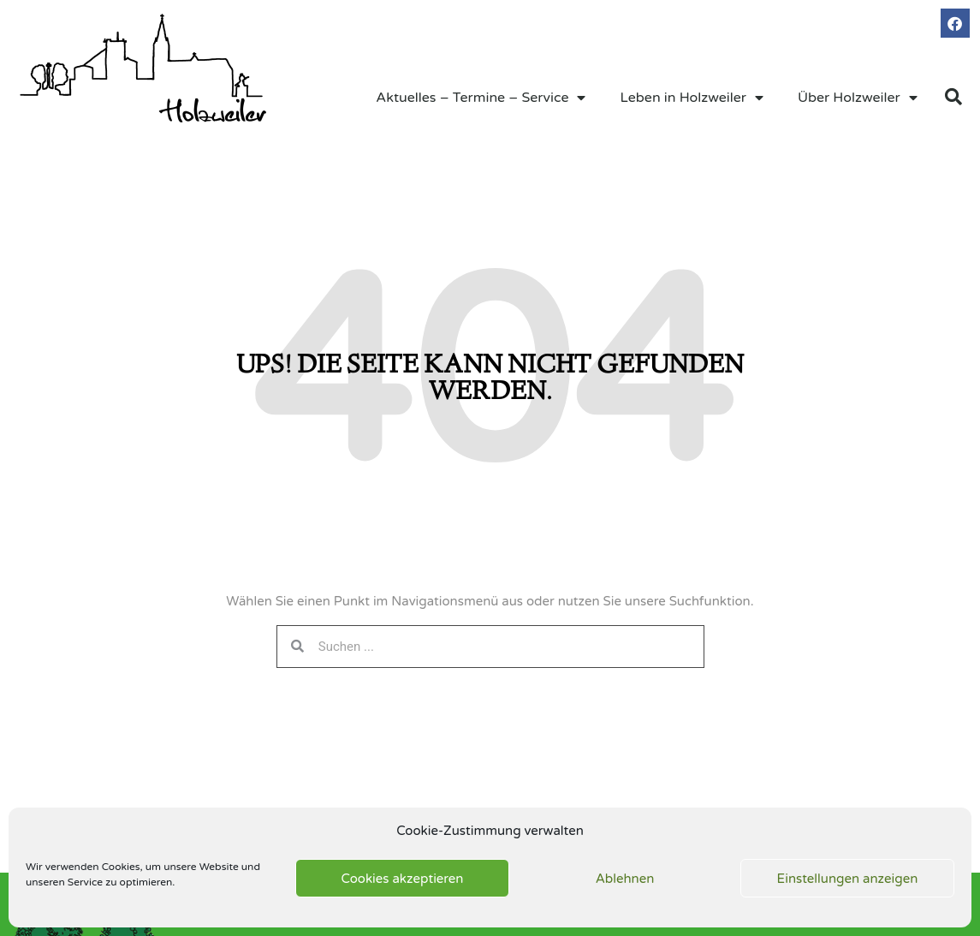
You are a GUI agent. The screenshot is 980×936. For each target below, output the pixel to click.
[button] (953, 97)
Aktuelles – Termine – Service (480, 97)
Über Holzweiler (858, 97)
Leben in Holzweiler (691, 97)
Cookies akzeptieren (403, 878)
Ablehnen (625, 878)
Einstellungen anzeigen (847, 878)
